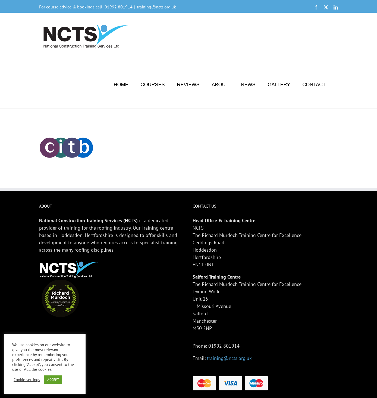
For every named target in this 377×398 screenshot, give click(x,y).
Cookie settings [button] (27, 379)
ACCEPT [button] (53, 379)
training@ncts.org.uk (156, 7)
